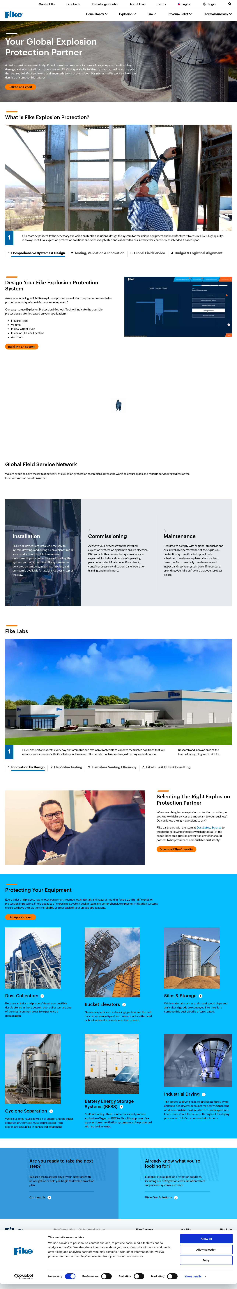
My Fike (186, 1229)
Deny (206, 1265)
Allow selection (206, 1254)
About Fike (137, 4)
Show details (193, 1281)
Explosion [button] (125, 14)
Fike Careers (144, 1229)
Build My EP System (22, 346)
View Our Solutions (158, 1197)
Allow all (206, 1244)
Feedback (73, 4)
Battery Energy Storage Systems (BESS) (109, 1104)
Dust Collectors (21, 995)
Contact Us (47, 4)
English (186, 4)
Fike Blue (226, 1229)
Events (161, 4)
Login (212, 4)
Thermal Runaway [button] (215, 14)
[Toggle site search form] (229, 4)
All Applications (20, 917)
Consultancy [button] (95, 14)
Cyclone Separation (26, 1110)
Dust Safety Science (209, 827)
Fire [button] (150, 14)
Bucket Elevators (102, 1004)
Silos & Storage (180, 995)
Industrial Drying (182, 1094)
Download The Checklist (176, 849)
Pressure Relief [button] (178, 14)
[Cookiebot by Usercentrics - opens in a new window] (24, 1282)
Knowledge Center (105, 4)
